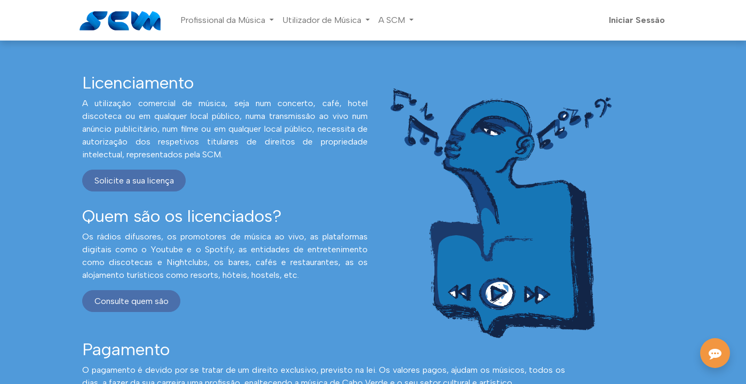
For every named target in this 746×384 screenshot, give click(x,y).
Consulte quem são (131, 301)
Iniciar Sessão (637, 20)
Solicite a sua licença (134, 180)
